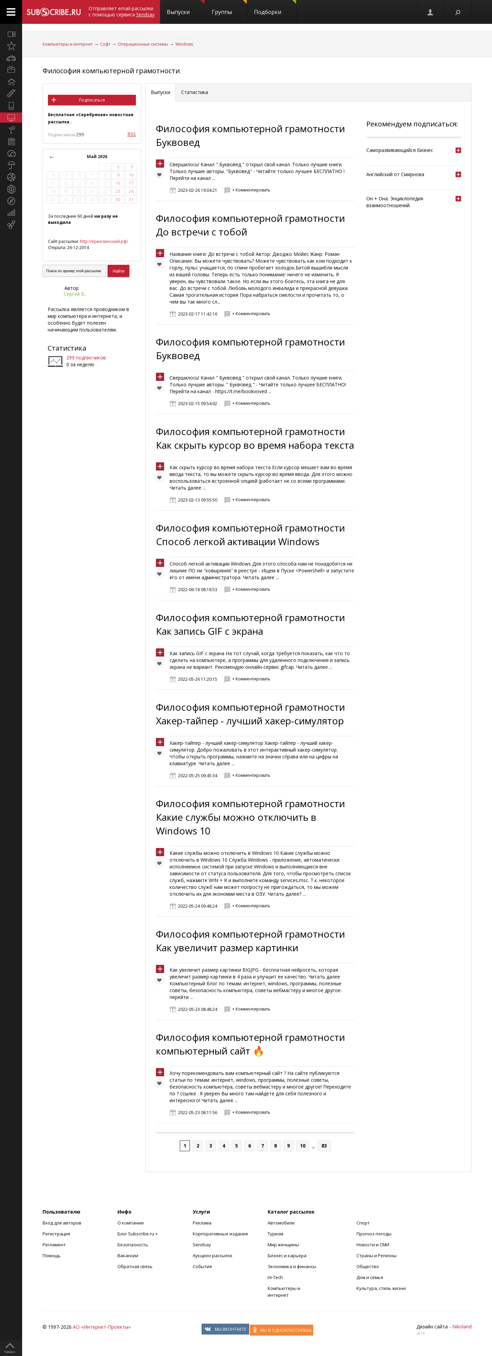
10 (302, 1145)
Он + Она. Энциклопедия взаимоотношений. (394, 202)
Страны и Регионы (376, 1255)
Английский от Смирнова (395, 174)
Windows (184, 44)
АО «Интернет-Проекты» (102, 1327)
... (313, 1145)
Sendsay (202, 1245)
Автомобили (281, 1223)
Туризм (275, 1234)
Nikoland (462, 1326)
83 (324, 1145)
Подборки (275, 8)
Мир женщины (283, 1245)
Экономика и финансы (292, 1266)
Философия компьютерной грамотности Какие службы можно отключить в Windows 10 (250, 817)
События (202, 1266)
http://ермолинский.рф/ (104, 241)
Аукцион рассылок (213, 1255)
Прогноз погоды (374, 1234)
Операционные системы (143, 44)
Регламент (54, 1245)
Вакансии (127, 1255)
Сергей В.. (75, 294)
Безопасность (132, 1245)
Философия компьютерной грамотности (111, 70)
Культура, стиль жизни (381, 1288)
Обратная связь (135, 1266)
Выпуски (186, 8)
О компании (130, 1223)
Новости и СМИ (372, 1245)
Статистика (67, 348)
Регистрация (56, 1234)
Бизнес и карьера (287, 1255)
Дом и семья (369, 1277)
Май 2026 (97, 156)
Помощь (52, 1255)
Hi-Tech (275, 1277)
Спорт (363, 1223)
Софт (105, 44)
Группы (229, 8)
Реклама (202, 1223)
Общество (367, 1266)
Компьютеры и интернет (68, 44)
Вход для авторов (62, 1223)
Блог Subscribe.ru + (138, 1234)
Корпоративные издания (220, 1234)
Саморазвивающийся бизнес (399, 150)
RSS (131, 134)
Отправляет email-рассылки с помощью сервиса (122, 11)
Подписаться (92, 100)
